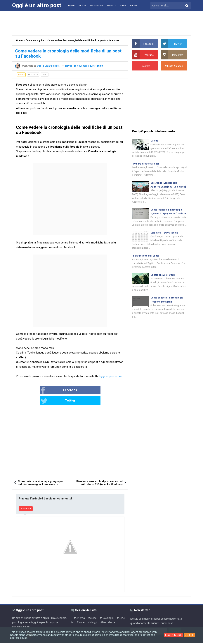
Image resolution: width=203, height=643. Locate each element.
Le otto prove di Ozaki (163, 281)
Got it (189, 634)
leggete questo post (111, 376)
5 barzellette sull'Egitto (146, 261)
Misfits (154, 140)
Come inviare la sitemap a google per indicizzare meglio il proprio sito (40, 472)
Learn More (173, 634)
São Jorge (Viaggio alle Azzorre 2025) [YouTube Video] (164, 187)
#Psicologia (107, 607)
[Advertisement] (101, 23)
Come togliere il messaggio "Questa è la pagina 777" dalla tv (167, 215)
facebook (33, 74)
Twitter (82, 390)
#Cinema (79, 607)
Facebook (47, 390)
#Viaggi (92, 611)
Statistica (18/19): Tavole (164, 238)
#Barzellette (107, 611)
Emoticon (26, 498)
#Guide (92, 607)
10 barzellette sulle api (146, 164)
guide (45, 74)
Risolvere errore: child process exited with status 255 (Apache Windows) (99, 472)
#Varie (81, 611)
